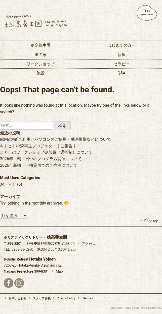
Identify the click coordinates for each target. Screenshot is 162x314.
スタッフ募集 (39, 298)
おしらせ (8, 184)
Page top (148, 221)
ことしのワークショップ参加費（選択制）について (46, 152)
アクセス (85, 244)
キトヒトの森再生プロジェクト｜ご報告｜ (38, 146)
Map (56, 271)
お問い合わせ (15, 298)
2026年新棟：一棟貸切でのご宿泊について (38, 165)
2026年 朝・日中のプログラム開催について (41, 158)
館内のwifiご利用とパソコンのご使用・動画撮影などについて (55, 139)
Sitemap (84, 298)
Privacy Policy (63, 298)
